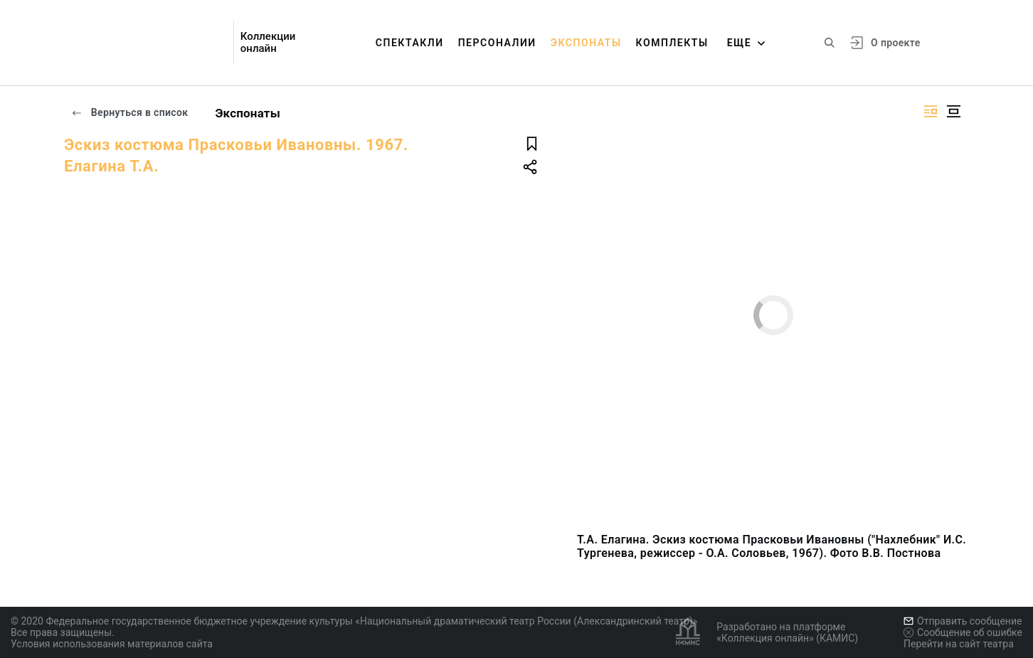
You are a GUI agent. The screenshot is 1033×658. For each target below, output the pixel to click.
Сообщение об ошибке (963, 632)
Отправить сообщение (963, 621)
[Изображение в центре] (953, 111)
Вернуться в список (129, 112)
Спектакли (410, 42)
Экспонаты (586, 42)
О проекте (895, 42)
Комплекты (672, 42)
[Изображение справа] (930, 111)
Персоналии (497, 42)
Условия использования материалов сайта (112, 643)
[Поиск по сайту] (829, 42)
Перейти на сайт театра (959, 643)
